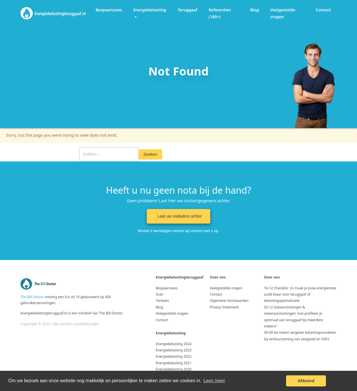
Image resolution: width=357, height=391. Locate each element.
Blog (254, 10)
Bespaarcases (109, 10)
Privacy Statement (224, 307)
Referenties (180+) (220, 13)
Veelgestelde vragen (282, 13)
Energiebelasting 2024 (173, 343)
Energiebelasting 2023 (173, 350)
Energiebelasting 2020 (173, 369)
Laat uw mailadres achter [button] (178, 216)
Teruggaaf (187, 10)
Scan (160, 294)
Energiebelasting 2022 (173, 356)
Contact (323, 10)
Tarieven (162, 300)
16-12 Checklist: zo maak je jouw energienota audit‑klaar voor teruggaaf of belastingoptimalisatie (300, 294)
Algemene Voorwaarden (229, 300)
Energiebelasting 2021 (173, 363)
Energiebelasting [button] (149, 10)
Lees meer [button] (214, 380)
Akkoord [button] (306, 380)
